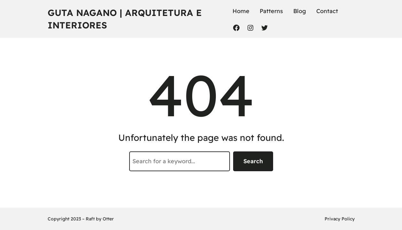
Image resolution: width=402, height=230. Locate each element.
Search (253, 161)
